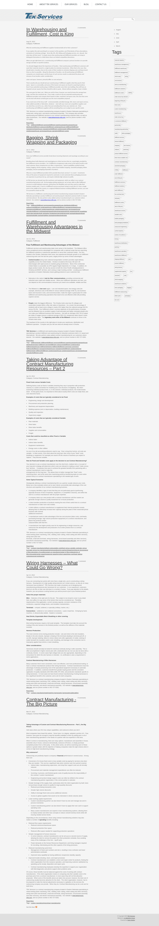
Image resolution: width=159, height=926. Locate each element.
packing (117, 247)
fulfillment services (119, 137)
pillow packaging (126, 133)
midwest (117, 149)
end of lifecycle (118, 178)
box (131, 271)
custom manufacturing (120, 109)
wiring (126, 76)
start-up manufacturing (120, 84)
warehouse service (120, 210)
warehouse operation (120, 251)
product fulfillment (119, 263)
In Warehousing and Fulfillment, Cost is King (50, 31)
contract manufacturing (121, 161)
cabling (130, 92)
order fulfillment (118, 174)
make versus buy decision (121, 96)
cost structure (118, 80)
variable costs (118, 214)
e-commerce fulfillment (120, 121)
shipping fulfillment (119, 259)
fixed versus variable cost (121, 157)
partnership (117, 125)
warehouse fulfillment (120, 255)
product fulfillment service (121, 153)
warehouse (118, 113)
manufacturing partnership (121, 129)
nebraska (117, 198)
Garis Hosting (131, 920)
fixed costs (117, 104)
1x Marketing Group (129, 918)
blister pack (118, 295)
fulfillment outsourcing (121, 291)
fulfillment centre (119, 202)
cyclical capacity (119, 230)
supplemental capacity (120, 271)
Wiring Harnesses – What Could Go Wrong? (52, 565)
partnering (125, 149)
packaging (127, 295)
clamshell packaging (120, 165)
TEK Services (131, 916)
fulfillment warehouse (120, 68)
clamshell (117, 275)
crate (125, 275)
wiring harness (118, 267)
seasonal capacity (119, 60)
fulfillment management (121, 72)
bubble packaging (119, 218)
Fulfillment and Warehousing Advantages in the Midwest (54, 227)
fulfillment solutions (120, 88)
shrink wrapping (119, 279)
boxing (116, 239)
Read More (30, 123)
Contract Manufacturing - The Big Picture (51, 702)
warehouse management (121, 64)
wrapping (117, 145)
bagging (129, 287)
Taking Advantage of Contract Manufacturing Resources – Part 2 (49, 364)
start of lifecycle (119, 206)
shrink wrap (118, 76)
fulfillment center (119, 92)
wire (129, 259)
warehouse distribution (121, 243)
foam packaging (119, 287)
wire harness (127, 145)
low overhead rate (119, 194)
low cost (117, 299)
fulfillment (125, 170)
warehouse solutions (120, 283)
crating (116, 169)
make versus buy (119, 117)
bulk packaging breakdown (121, 222)
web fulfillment (119, 190)
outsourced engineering (121, 226)
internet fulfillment (119, 141)
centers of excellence (120, 234)
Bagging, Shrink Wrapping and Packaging (51, 140)
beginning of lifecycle (120, 100)
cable (116, 133)
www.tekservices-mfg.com (50, 337)
